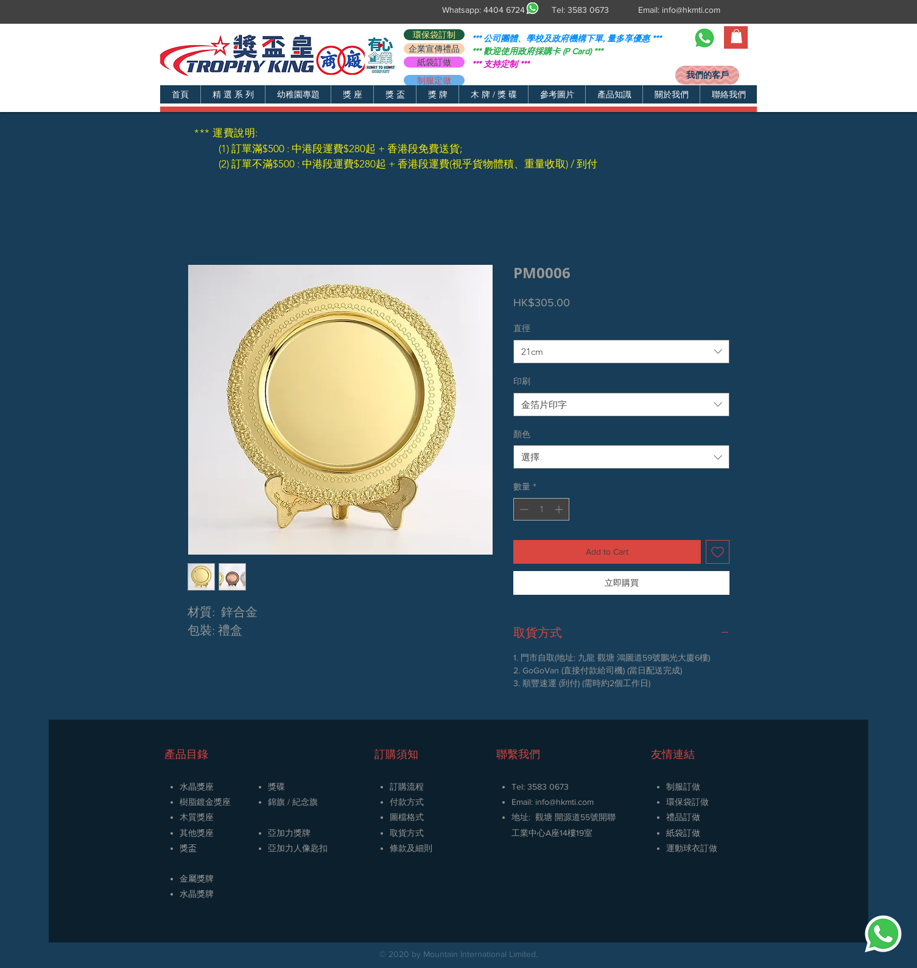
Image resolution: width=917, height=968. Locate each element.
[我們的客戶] (707, 75)
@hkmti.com (571, 802)
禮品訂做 (683, 817)
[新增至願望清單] (717, 552)
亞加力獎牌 (289, 833)
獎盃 (188, 848)
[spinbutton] (541, 509)
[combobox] (621, 351)
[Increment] (559, 509)
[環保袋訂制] (434, 34)
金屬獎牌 (197, 878)
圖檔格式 (407, 817)
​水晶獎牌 (197, 894)
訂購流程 (407, 786)
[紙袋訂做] (434, 62)
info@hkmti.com (691, 10)
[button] (232, 94)
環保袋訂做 (687, 802)
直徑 (521, 328)
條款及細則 (411, 848)
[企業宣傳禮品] (434, 48)
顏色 (521, 434)
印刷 (521, 381)
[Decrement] (522, 509)
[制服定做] (434, 80)
